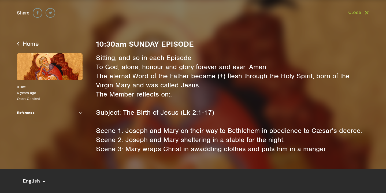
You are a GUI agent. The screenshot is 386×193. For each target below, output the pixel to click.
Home (28, 44)
